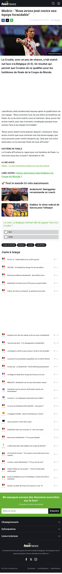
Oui (10, 232)
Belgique (21, 245)
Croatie (30, 245)
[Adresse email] (24, 511)
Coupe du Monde (9, 245)
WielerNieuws (56, 568)
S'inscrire (54, 511)
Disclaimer (31, 568)
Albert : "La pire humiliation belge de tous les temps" (25, 165)
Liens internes (9, 536)
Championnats (9, 522)
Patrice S (57, 20)
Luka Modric (40, 245)
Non (10, 237)
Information (8, 529)
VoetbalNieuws (43, 568)
